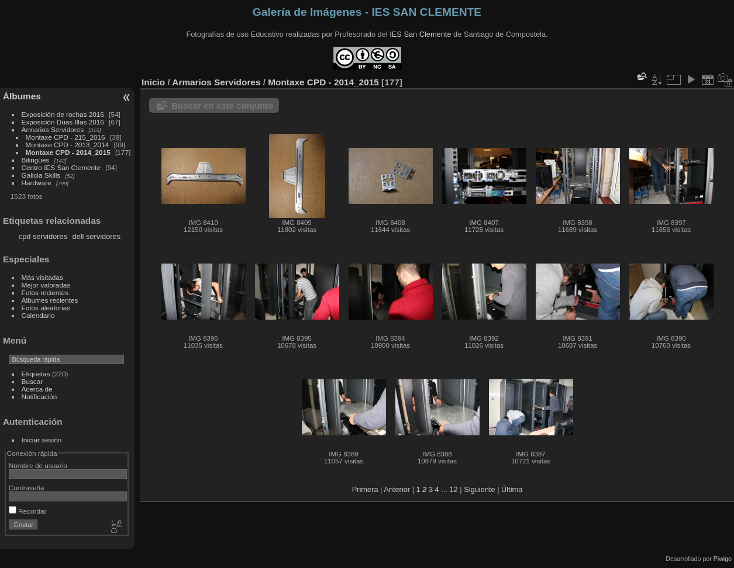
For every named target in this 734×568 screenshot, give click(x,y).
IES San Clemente (420, 34)
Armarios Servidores (53, 129)
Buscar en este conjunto (222, 105)
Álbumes (22, 96)
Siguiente (479, 489)
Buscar (32, 381)
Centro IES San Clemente (61, 167)
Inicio (153, 82)
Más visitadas (42, 277)
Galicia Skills (41, 175)
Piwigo (723, 558)
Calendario (38, 315)
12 (454, 489)
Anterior (397, 489)
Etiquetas (36, 373)
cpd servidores (43, 236)
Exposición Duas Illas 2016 (63, 122)
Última (511, 489)
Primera (365, 489)
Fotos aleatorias (46, 307)
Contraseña (26, 487)
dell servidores (97, 236)
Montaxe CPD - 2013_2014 (67, 144)
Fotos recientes (45, 292)
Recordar (28, 511)
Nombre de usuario (38, 465)
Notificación (39, 396)
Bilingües (36, 160)
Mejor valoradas (46, 285)
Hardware (36, 182)
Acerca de (37, 389)
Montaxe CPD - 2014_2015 (68, 152)
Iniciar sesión (42, 440)
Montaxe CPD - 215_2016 (65, 137)
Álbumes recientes (50, 300)
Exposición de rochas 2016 (63, 114)
